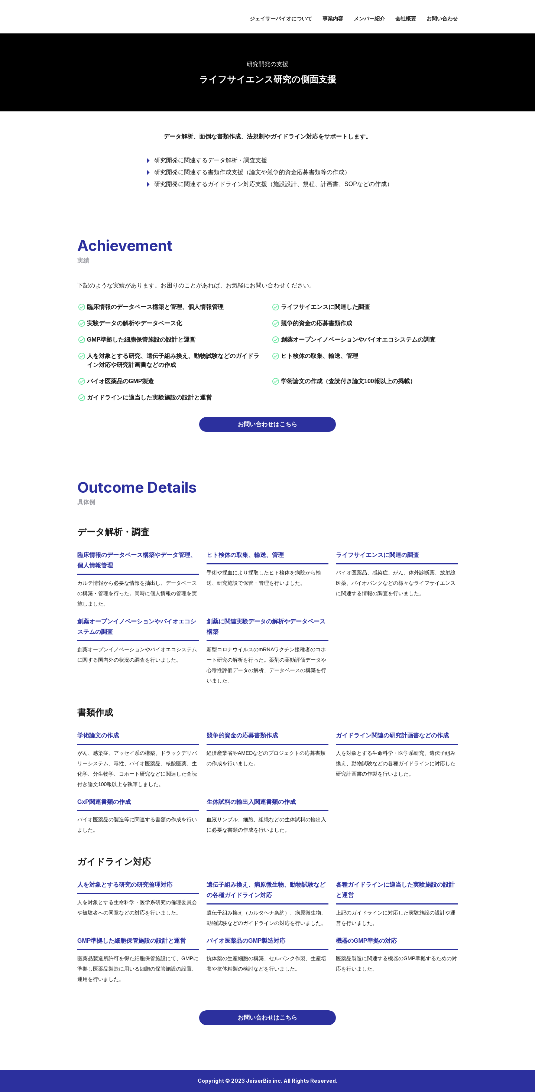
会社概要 (405, 19)
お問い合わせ (442, 19)
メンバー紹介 (369, 19)
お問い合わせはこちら (267, 424)
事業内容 (332, 19)
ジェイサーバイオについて (281, 19)
